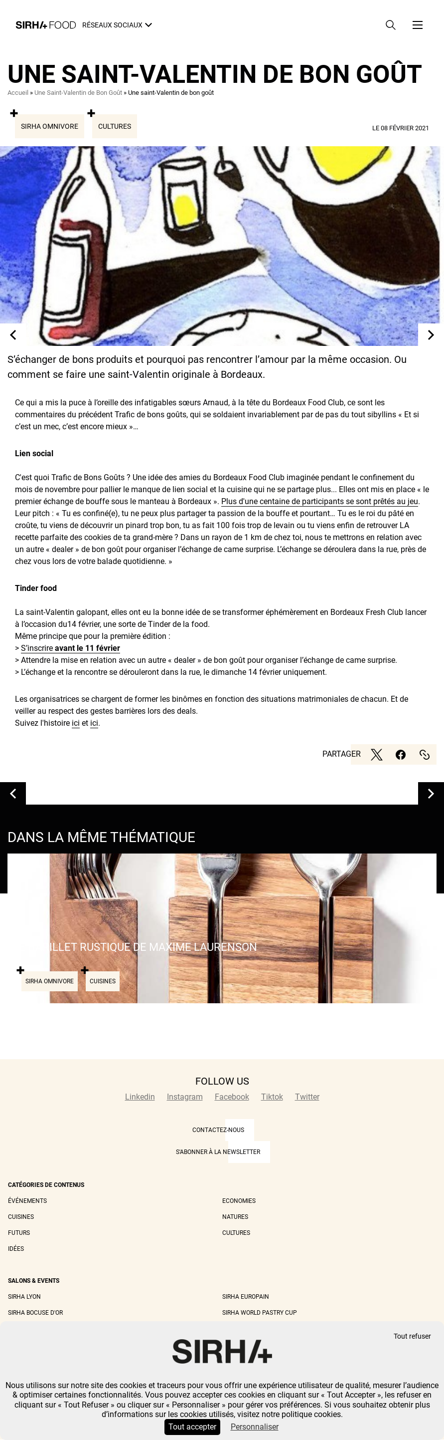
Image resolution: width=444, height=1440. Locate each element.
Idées (16, 1248)
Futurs (19, 1232)
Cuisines (21, 1216)
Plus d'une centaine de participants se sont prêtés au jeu (319, 501)
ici (76, 723)
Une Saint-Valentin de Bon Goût (78, 92)
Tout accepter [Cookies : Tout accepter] (192, 1427)
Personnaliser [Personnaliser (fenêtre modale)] (255, 1427)
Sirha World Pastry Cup (259, 1312)
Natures (235, 1216)
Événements (27, 1200)
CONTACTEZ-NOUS (218, 1130)
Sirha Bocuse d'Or (35, 1312)
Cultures (114, 126)
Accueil (17, 92)
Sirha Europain (245, 1296)
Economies (239, 1200)
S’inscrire (70, 648)
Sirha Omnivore (49, 126)
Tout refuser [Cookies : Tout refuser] (412, 1336)
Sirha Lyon (24, 1296)
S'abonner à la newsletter (218, 1152)
